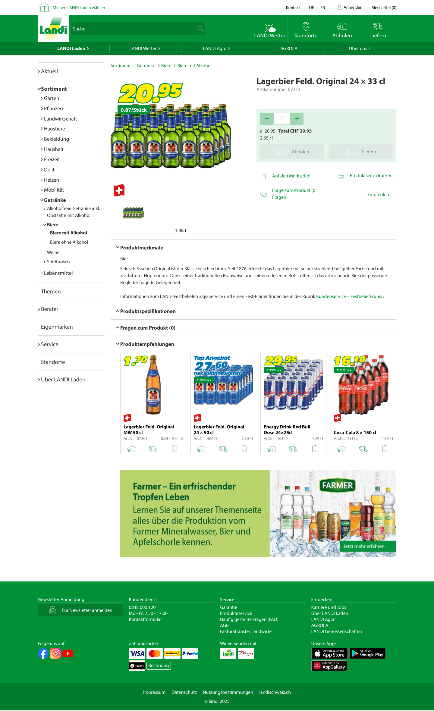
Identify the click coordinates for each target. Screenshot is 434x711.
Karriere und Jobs (328, 607)
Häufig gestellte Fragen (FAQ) (249, 619)
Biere (52, 225)
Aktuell (49, 71)
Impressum (154, 692)
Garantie (228, 607)
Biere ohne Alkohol (69, 242)
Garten (51, 98)
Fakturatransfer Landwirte (246, 631)
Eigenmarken (57, 326)
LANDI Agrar (323, 619)
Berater (49, 308)
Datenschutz (184, 692)
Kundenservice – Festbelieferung (349, 296)
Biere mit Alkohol (68, 233)
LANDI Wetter (143, 48)
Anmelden (353, 7)
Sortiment (54, 88)
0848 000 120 (142, 607)
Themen (51, 291)
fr (322, 7)
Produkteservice (236, 613)
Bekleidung (56, 138)
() (384, 7)
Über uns (358, 48)
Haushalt (54, 149)
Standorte (53, 361)
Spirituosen (58, 262)
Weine (53, 252)
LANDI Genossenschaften (336, 631)
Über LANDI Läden (329, 613)
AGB (224, 625)
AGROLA (288, 48)
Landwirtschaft (60, 118)
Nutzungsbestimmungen (228, 692)
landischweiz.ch (275, 692)
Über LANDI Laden (63, 379)
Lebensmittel (58, 272)
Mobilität (54, 189)
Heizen (51, 179)
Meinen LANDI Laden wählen (79, 7)
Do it (49, 169)
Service (49, 344)
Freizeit (52, 159)
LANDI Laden (71, 48)
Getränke (55, 199)
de (311, 7)
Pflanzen (53, 108)
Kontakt (293, 7)
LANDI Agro (214, 48)
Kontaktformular (145, 619)
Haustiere (54, 128)
